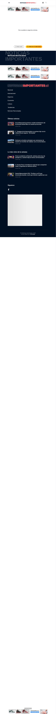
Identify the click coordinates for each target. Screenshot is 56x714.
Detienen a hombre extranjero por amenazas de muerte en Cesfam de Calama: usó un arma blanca (30, 140)
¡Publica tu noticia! (34, 46)
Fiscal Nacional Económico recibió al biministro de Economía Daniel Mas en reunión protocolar (30, 122)
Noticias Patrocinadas (14, 110)
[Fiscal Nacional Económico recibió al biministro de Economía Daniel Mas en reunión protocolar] (11, 124)
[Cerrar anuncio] (28, 708)
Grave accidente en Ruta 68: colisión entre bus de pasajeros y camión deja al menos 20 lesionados (30, 155)
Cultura (10, 103)
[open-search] (46, 2)
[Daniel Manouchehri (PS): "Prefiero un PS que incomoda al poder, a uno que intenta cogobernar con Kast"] (11, 175)
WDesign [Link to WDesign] (32, 233)
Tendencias (11, 106)
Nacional (10, 89)
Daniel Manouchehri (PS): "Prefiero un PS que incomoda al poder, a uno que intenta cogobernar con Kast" (31, 174)
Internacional (11, 92)
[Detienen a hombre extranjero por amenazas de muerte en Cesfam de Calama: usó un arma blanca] (11, 142)
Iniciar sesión (19, 46)
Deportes (10, 96)
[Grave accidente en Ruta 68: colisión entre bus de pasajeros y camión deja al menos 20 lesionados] (11, 157)
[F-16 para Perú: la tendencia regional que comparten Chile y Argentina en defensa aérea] (11, 166)
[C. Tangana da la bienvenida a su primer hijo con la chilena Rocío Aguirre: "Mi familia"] (11, 133)
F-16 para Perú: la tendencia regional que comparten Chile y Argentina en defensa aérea (31, 164)
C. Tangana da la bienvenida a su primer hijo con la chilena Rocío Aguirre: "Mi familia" (30, 131)
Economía (11, 99)
